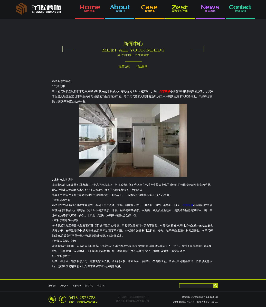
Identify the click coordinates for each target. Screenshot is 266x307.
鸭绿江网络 (204, 297)
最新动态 (124, 66)
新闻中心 (89, 285)
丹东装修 (187, 205)
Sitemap (215, 302)
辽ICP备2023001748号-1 (183, 302)
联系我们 (101, 285)
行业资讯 (141, 66)
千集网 (198, 302)
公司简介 (52, 285)
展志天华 (77, 285)
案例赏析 (64, 285)
